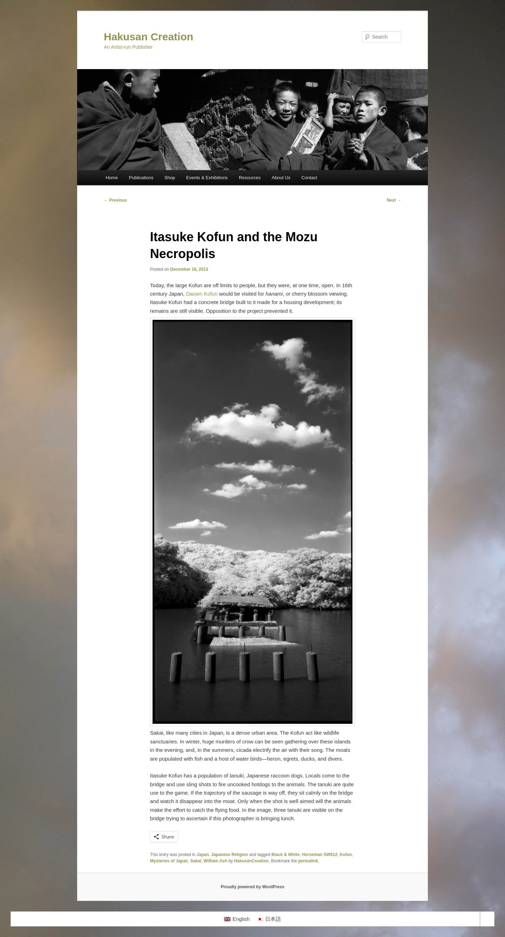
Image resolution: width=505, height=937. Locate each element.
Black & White (285, 854)
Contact (309, 177)
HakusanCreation (251, 860)
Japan (203, 854)
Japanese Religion (229, 854)
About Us (281, 177)
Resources (250, 177)
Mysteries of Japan (169, 860)
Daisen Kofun (201, 294)
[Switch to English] (237, 919)
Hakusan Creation (148, 36)
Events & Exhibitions (207, 177)
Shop (169, 177)
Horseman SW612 (319, 854)
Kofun (346, 854)
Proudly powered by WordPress (252, 886)
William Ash (215, 860)
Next (394, 200)
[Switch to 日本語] (268, 919)
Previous (115, 200)
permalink (308, 860)
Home (112, 177)
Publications (141, 177)
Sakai (195, 860)
